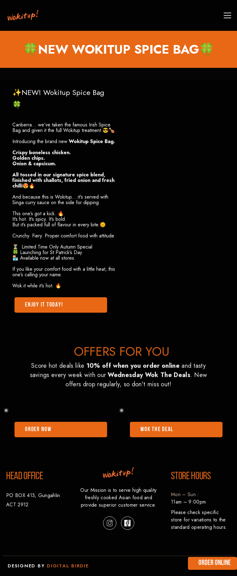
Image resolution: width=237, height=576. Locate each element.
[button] (226, 15)
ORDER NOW (38, 429)
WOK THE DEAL (156, 429)
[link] (23, 15)
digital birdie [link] (68, 565)
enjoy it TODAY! (44, 305)
